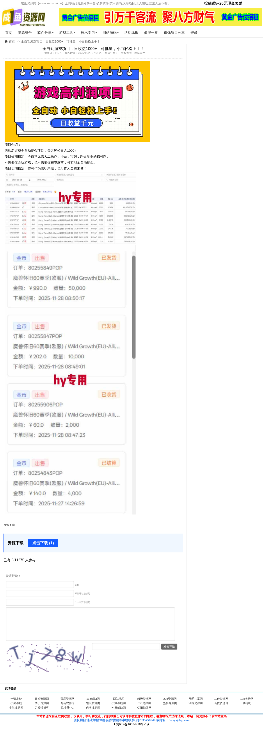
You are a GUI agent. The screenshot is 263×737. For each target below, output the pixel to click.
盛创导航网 (170, 709)
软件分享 (45, 32)
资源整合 (25, 32)
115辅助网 (93, 705)
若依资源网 (221, 709)
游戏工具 (67, 32)
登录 (193, 32)
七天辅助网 (119, 714)
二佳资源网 (221, 705)
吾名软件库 (67, 709)
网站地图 (118, 705)
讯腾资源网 (195, 709)
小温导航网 (119, 709)
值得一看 (151, 32)
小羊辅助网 (16, 714)
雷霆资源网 (67, 705)
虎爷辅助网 (93, 714)
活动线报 (131, 32)
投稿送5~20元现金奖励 (223, 3)
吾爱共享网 (195, 705)
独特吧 (247, 709)
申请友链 (16, 705)
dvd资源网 (144, 709)
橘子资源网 (42, 709)
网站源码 (111, 32)
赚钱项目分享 (174, 32)
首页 (8, 32)
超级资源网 (144, 705)
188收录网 (247, 705)
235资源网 (170, 705)
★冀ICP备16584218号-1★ (131, 731)
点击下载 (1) (43, 543)
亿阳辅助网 (144, 714)
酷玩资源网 (93, 709)
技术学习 (89, 32)
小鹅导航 (16, 709)
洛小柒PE (67, 714)
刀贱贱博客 (42, 714)
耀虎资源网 (42, 705)
